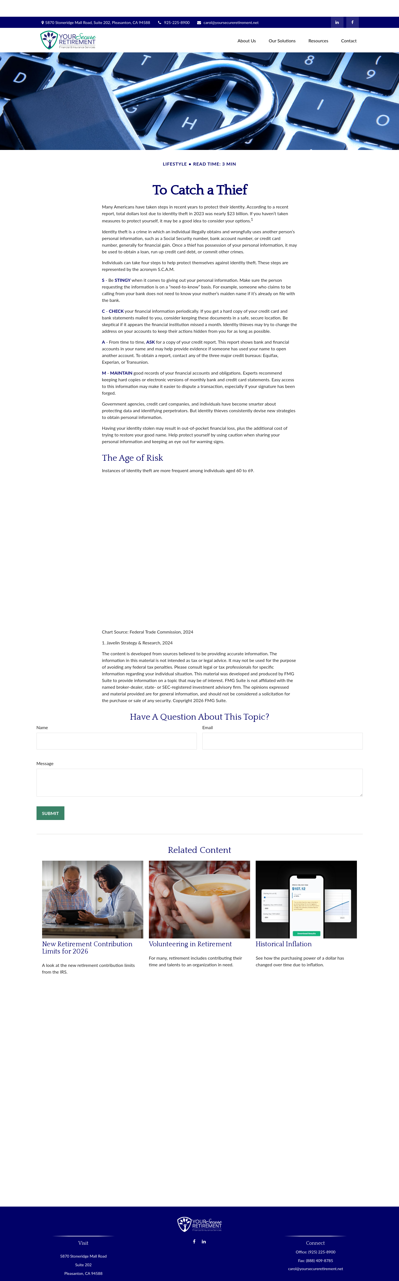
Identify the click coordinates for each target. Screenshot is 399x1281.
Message (45, 746)
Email (207, 710)
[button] (246, 23)
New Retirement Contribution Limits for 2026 (87, 931)
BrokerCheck (254, 1273)
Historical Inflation (284, 927)
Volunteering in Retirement (190, 927)
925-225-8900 (173, 5)
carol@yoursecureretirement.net (227, 5)
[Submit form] (51, 796)
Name (42, 710)
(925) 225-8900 (321, 1235)
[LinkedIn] (337, 5)
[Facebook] (352, 5)
